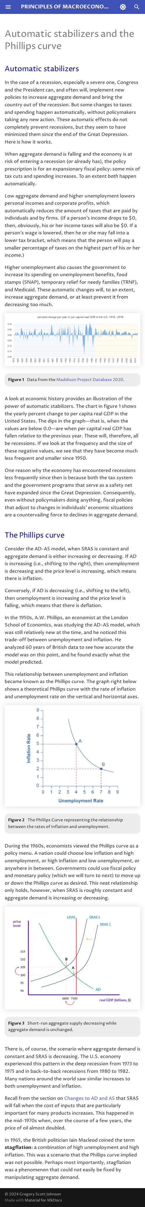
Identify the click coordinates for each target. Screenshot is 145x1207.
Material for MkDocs (43, 1200)
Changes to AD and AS (89, 1098)
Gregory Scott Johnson (40, 1194)
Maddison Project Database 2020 (89, 380)
